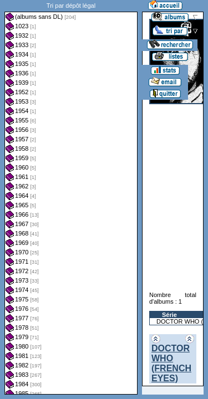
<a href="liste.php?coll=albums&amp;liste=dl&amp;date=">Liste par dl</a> (71, 197)
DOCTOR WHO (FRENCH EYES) (171, 363)
